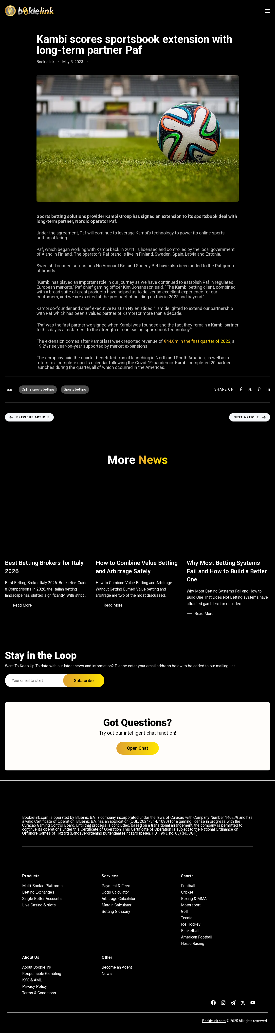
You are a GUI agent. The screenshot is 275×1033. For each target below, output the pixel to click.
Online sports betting (38, 389)
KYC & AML (32, 980)
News (107, 974)
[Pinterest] (259, 389)
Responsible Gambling (41, 974)
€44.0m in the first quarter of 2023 (197, 341)
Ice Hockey (191, 924)
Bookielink (46, 61)
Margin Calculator (116, 905)
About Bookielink (36, 967)
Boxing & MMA (194, 899)
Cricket (187, 892)
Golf (184, 912)
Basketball (190, 931)
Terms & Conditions (39, 993)
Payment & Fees (116, 886)
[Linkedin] (268, 389)
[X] (250, 389)
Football (188, 886)
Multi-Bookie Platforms (42, 886)
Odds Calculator (115, 892)
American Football (196, 937)
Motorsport (191, 905)
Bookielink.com (214, 1021)
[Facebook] (241, 389)
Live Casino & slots (39, 905)
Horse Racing (192, 944)
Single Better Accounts (42, 899)
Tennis (186, 918)
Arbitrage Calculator (118, 899)
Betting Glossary (116, 912)
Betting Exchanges (38, 892)
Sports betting (75, 389)
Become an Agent (117, 967)
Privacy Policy (34, 987)
